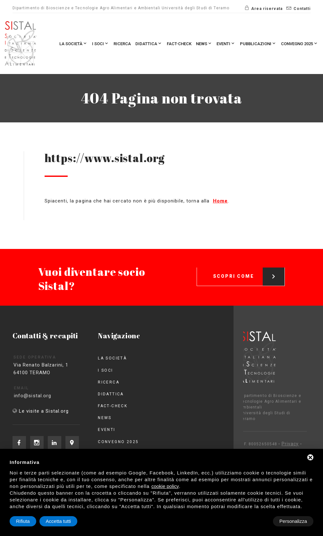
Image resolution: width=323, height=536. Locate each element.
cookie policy (165, 486)
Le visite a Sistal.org (44, 411)
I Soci (100, 43)
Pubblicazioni (258, 43)
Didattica (148, 43)
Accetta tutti (294, 521)
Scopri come (249, 271)
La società (73, 43)
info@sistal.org (38, 396)
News (204, 43)
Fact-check (179, 43)
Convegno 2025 (299, 43)
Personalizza (30, 521)
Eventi (226, 43)
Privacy (273, 443)
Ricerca (122, 43)
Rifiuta (259, 521)
